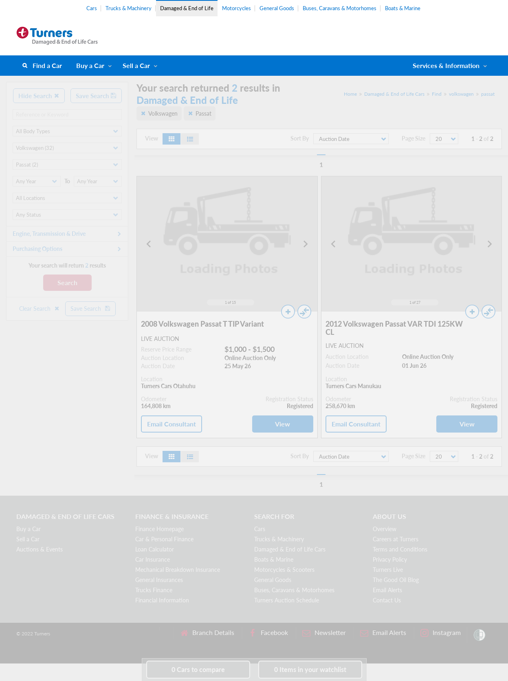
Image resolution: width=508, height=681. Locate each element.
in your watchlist (310, 669)
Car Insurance (152, 559)
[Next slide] (305, 244)
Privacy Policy (390, 559)
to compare (198, 669)
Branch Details (207, 632)
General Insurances (159, 579)
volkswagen (461, 94)
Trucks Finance (153, 590)
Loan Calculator (154, 549)
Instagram (440, 632)
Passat (203, 113)
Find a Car (47, 65)
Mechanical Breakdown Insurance (177, 569)
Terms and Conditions (400, 549)
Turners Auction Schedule (286, 600)
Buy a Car (90, 65)
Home (350, 94)
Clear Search (39, 308)
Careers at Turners (395, 539)
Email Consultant (171, 424)
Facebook (268, 632)
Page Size (413, 138)
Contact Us (387, 600)
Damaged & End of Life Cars (394, 94)
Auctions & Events (39, 549)
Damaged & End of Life (186, 8)
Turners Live (388, 569)
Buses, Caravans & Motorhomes (339, 8)
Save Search (96, 95)
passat (488, 94)
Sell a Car (136, 65)
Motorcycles (236, 8)
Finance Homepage (159, 528)
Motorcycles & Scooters (284, 569)
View (282, 424)
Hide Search (38, 95)
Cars (91, 8)
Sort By (299, 138)
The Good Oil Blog (396, 579)
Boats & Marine (402, 8)
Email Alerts (387, 590)
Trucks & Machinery (129, 8)
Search (67, 282)
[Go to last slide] (149, 244)
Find (437, 94)
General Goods (276, 8)
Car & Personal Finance (164, 539)
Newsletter (324, 632)
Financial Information (162, 600)
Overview (384, 528)
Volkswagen (163, 113)
